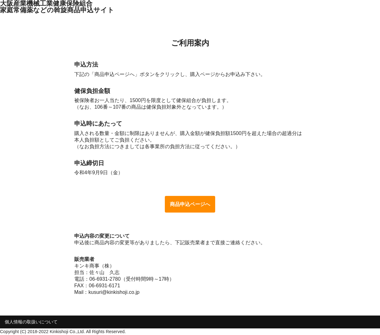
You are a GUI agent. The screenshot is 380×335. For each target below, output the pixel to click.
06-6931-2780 (105, 279)
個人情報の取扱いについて (31, 321)
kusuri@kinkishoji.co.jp (113, 292)
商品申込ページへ (190, 204)
